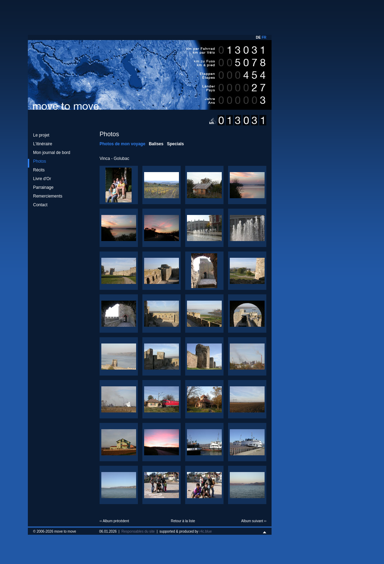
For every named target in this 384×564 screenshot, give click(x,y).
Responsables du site (138, 531)
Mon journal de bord (51, 152)
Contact (40, 204)
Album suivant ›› (253, 521)
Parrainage (43, 187)
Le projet (41, 135)
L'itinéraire (42, 143)
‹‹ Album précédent (114, 521)
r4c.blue (205, 531)
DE (258, 37)
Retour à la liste (183, 521)
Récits (39, 170)
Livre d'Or (42, 178)
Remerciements (47, 196)
